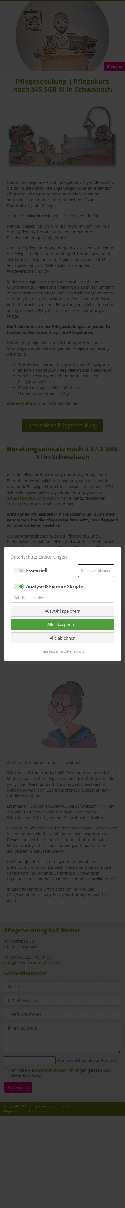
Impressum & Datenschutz (62, 651)
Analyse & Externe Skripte (54, 586)
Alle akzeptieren (63, 624)
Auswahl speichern (63, 611)
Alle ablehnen (63, 638)
